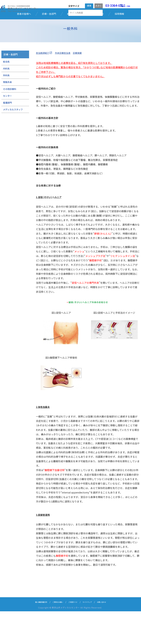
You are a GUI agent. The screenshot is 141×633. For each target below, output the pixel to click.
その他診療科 (9, 110)
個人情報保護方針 (34, 623)
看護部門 (7, 124)
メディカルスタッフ (13, 131)
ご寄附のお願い (55, 623)
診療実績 (81, 74)
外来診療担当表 (65, 74)
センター (7, 117)
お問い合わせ (109, 623)
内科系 (6, 90)
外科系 (6, 97)
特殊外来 (7, 103)
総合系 (6, 83)
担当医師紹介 (43, 74)
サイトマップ (91, 623)
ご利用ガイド (73, 623)
